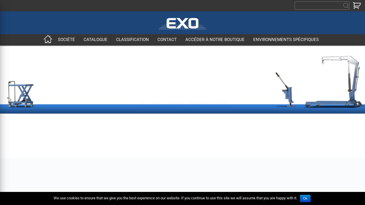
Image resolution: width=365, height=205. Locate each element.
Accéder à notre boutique (215, 39)
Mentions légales (229, 139)
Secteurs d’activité (85, 145)
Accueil (48, 40)
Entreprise (77, 133)
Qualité (74, 151)
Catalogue (96, 39)
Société (66, 39)
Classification (132, 39)
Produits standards (127, 133)
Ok (305, 198)
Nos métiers (79, 139)
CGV (113, 151)
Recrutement (225, 133)
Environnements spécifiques (286, 39)
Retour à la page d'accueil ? (184, 79)
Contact (167, 39)
